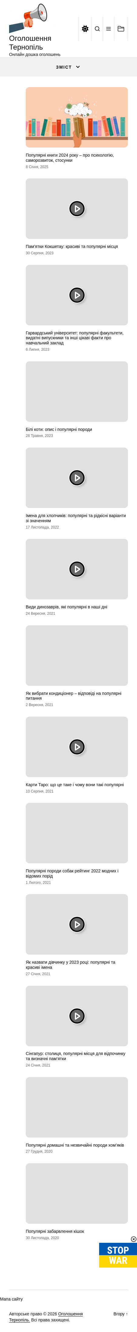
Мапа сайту (11, 1299)
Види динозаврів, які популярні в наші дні (66, 606)
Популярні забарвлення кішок (55, 1231)
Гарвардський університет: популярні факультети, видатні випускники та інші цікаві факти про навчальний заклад (75, 338)
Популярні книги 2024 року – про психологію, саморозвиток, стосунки (70, 158)
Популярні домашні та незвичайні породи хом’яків (75, 1145)
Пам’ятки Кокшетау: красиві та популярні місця (72, 246)
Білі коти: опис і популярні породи (59, 429)
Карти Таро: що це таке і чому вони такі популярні (75, 784)
